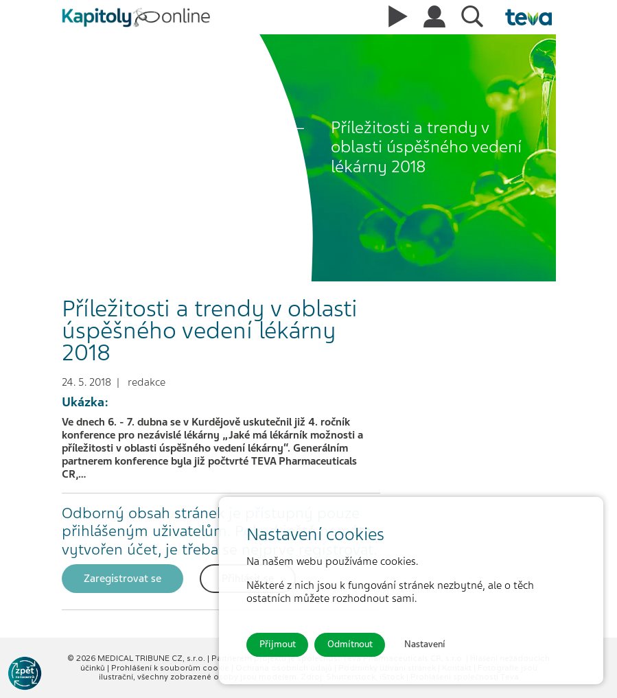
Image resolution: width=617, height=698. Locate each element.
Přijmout (277, 644)
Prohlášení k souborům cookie (171, 668)
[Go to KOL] (25, 673)
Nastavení (424, 644)
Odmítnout (350, 644)
